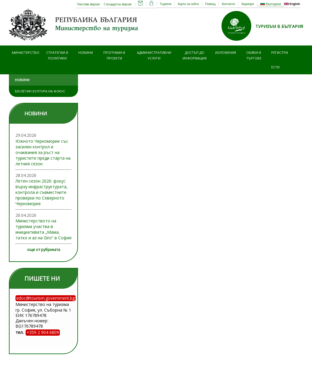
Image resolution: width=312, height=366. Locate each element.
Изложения (225, 52)
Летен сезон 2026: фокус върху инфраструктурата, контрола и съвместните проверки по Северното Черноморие (41, 192)
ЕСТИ (275, 67)
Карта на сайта (188, 4)
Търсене (165, 4)
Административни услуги (154, 55)
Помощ (210, 4)
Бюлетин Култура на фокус (40, 91)
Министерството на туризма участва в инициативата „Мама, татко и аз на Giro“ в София (43, 229)
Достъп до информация (194, 55)
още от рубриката (43, 249)
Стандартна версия (118, 4)
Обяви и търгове (253, 55)
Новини (85, 52)
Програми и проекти (114, 55)
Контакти (228, 4)
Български (270, 4)
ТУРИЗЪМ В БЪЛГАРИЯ (279, 26)
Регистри (279, 52)
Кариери (247, 4)
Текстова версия (88, 4)
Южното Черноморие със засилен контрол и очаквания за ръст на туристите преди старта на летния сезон (43, 152)
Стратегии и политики (57, 55)
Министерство (25, 52)
